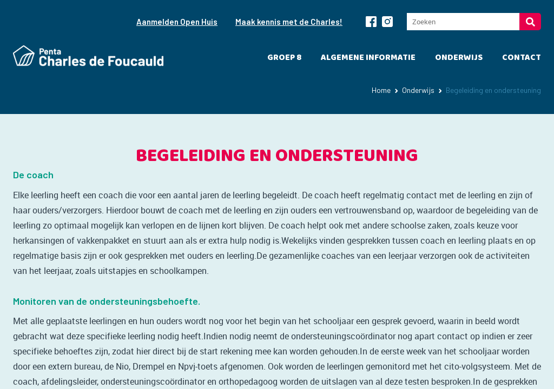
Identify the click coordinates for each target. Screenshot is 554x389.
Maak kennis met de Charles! (288, 21)
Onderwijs (459, 57)
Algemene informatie (368, 57)
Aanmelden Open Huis (176, 21)
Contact (521, 57)
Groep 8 (284, 57)
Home (381, 90)
